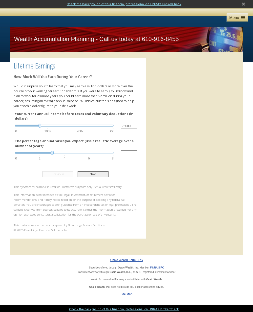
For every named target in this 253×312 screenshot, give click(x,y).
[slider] (64, 126)
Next (93, 174)
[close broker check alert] (243, 4)
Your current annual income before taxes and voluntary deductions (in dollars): (74, 116)
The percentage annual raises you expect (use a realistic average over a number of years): (74, 143)
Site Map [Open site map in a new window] (126, 294)
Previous (57, 174)
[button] (237, 17)
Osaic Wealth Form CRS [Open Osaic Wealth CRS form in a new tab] (126, 260)
